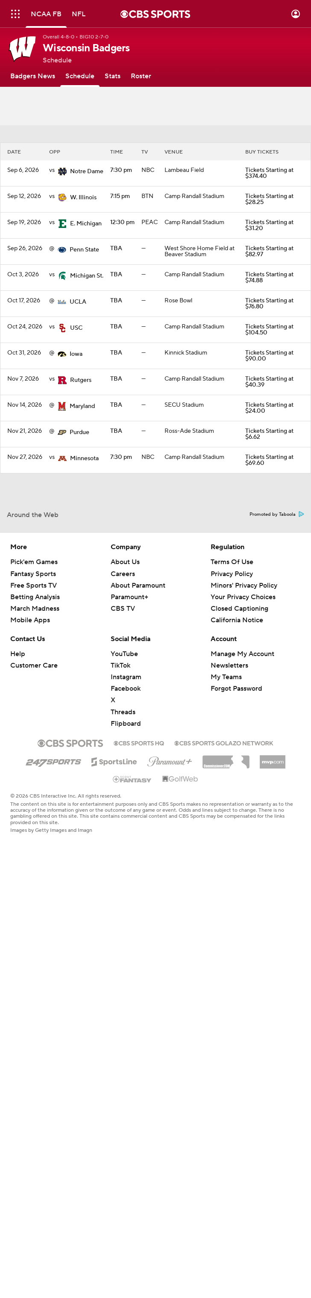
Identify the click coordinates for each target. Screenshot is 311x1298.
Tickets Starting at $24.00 (269, 408)
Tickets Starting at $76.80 (269, 303)
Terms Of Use (232, 562)
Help (17, 654)
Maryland (82, 406)
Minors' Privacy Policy (244, 585)
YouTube (124, 654)
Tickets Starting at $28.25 (269, 199)
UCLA (78, 302)
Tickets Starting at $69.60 (269, 460)
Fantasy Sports (33, 574)
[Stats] (113, 76)
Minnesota (84, 458)
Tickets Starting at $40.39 (269, 382)
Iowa (76, 354)
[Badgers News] (32, 76)
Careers (123, 574)
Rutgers (80, 380)
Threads (123, 712)
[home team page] (62, 171)
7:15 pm (120, 196)
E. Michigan (86, 224)
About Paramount (138, 585)
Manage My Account (242, 654)
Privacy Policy (232, 574)
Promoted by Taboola (276, 514)
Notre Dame (86, 171)
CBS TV (123, 608)
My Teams (226, 677)
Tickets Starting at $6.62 (269, 434)
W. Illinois (83, 197)
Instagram (126, 677)
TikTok (120, 665)
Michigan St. (86, 276)
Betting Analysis (35, 597)
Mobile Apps (30, 620)
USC (76, 328)
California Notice (237, 620)
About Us (125, 562)
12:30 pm (122, 222)
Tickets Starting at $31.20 (269, 225)
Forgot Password (236, 688)
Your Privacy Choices (243, 597)
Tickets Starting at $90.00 (269, 356)
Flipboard (126, 723)
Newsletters (229, 665)
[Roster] (141, 76)
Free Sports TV (33, 585)
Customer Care (34, 665)
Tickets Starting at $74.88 (269, 277)
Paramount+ (129, 597)
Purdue (79, 432)
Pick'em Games (34, 562)
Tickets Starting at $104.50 (269, 330)
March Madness (34, 608)
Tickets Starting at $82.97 (269, 251)
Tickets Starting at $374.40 (269, 173)
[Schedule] (80, 76)
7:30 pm (121, 170)
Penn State (84, 250)
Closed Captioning (239, 608)
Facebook (126, 688)
